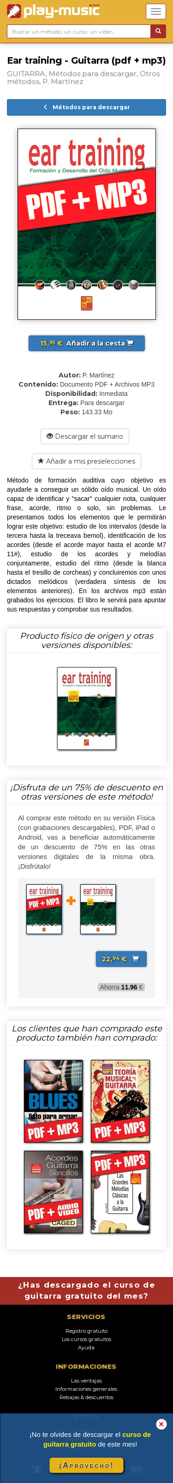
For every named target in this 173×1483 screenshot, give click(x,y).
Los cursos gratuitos (86, 1339)
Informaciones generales (86, 1389)
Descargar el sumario (85, 436)
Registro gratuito (86, 1331)
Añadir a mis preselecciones (86, 461)
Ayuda (86, 1347)
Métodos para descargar (86, 107)
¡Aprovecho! (86, 1465)
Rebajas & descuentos (86, 1397)
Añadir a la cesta (86, 343)
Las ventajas (86, 1380)
